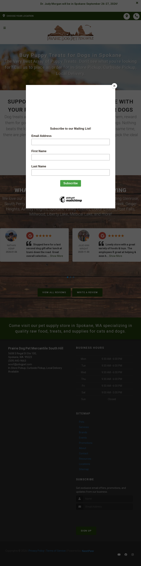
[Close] (114, 86)
